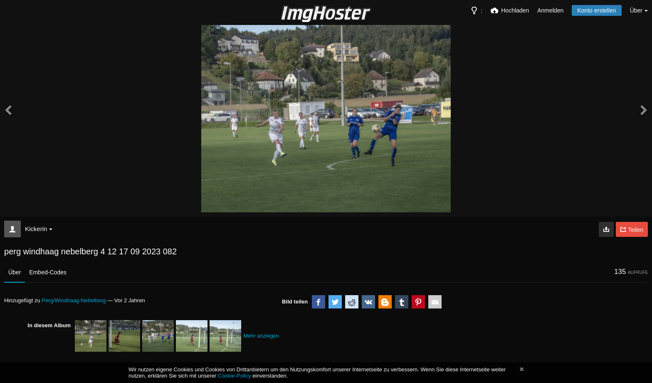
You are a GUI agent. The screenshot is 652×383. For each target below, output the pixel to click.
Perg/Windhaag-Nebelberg (74, 300)
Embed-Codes (48, 272)
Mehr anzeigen (261, 336)
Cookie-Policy (234, 376)
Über (14, 272)
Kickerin (38, 228)
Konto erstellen (596, 10)
